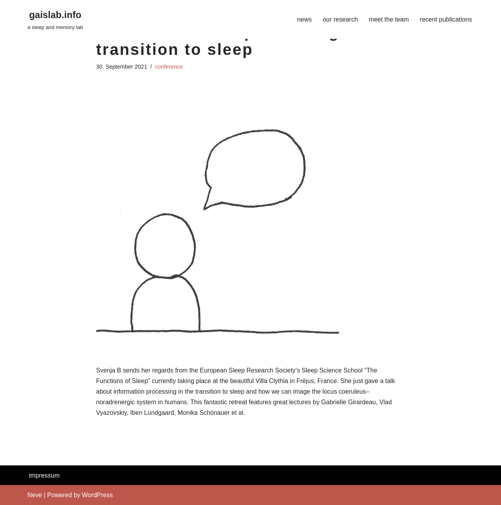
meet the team (389, 19)
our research (340, 19)
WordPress (97, 495)
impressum (44, 475)
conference (169, 67)
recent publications (446, 19)
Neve (34, 495)
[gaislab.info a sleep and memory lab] (55, 19)
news (304, 19)
